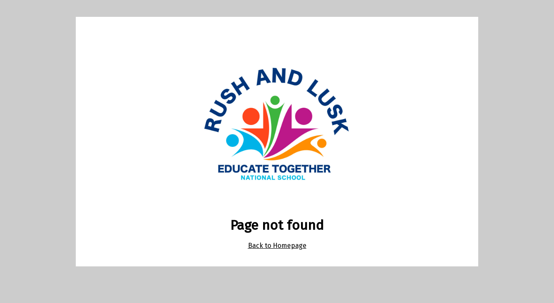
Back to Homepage (277, 246)
